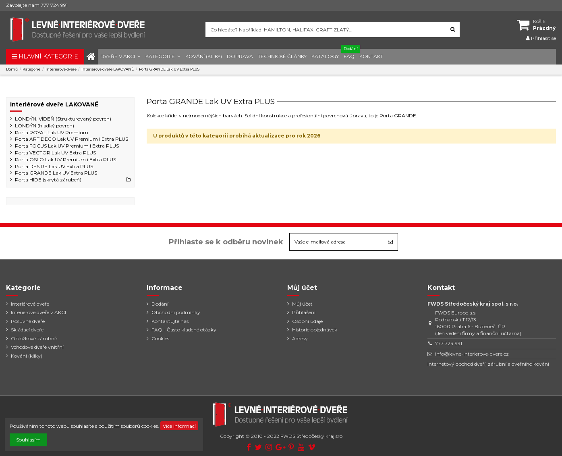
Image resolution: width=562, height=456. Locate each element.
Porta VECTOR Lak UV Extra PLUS (55, 153)
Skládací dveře (27, 330)
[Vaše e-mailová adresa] (336, 241)
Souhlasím (28, 440)
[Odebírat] (390, 241)
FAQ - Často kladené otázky (183, 330)
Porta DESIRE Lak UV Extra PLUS (54, 166)
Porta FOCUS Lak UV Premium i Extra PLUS (67, 146)
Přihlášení (303, 312)
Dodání (159, 304)
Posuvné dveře (28, 321)
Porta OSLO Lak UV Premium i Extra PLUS (65, 159)
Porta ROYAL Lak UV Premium (51, 132)
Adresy (300, 338)
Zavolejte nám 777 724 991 (37, 5)
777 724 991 (448, 343)
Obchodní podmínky (175, 312)
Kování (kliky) (26, 356)
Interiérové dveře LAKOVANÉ (54, 104)
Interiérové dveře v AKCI (38, 312)
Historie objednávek (314, 330)
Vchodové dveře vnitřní (37, 347)
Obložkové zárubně (34, 338)
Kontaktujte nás (170, 321)
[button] (120, 57)
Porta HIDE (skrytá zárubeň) (48, 180)
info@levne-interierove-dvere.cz (472, 354)
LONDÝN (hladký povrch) (44, 126)
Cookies (160, 338)
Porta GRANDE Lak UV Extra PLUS (56, 173)
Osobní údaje (307, 321)
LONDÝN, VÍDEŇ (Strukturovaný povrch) (63, 119)
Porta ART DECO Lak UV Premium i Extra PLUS (71, 139)
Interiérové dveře (30, 304)
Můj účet (302, 304)
